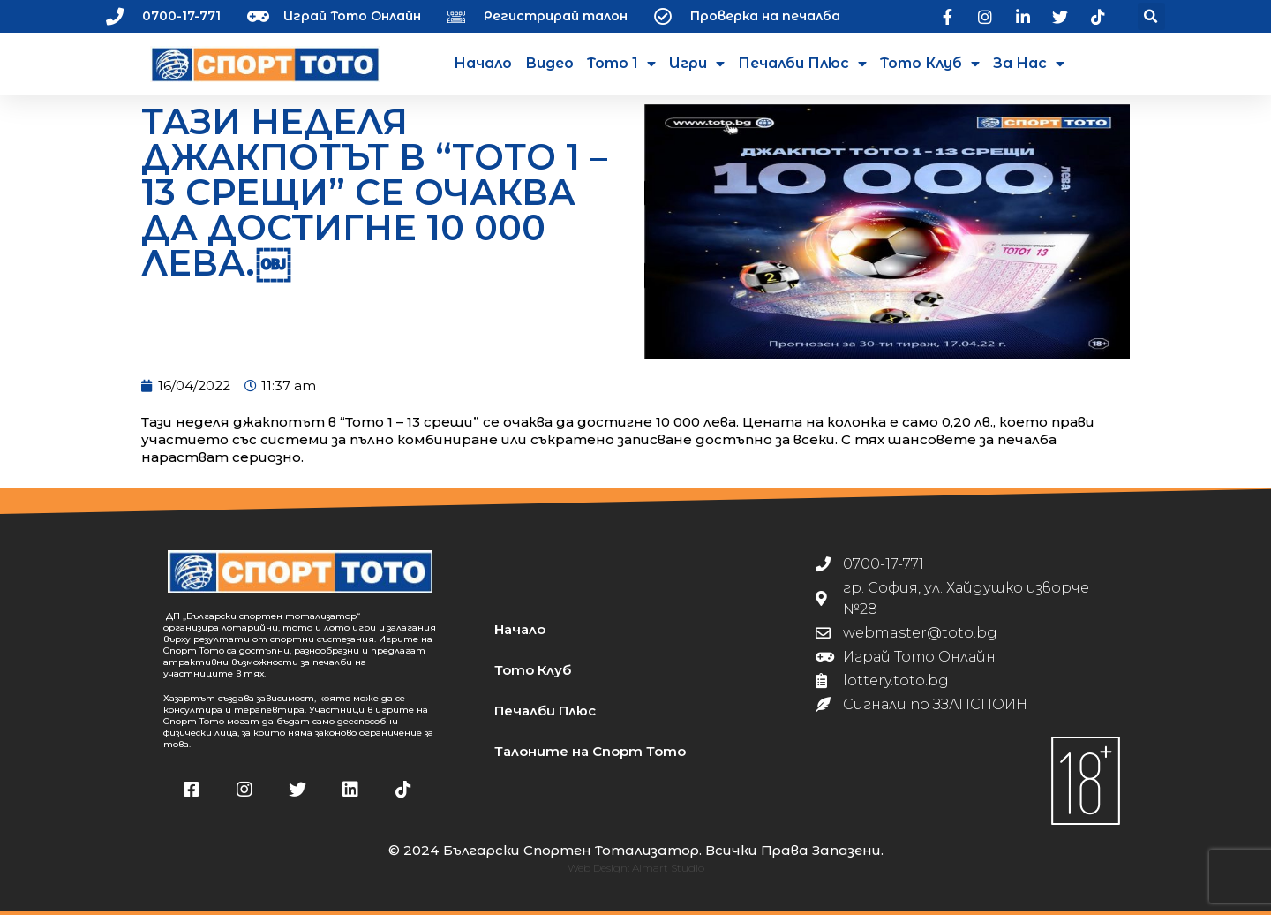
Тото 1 (621, 63)
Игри (697, 63)
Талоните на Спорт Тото (590, 751)
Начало (483, 63)
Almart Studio (668, 867)
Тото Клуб (930, 63)
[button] (1151, 16)
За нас (1028, 63)
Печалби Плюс (802, 63)
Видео (549, 63)
